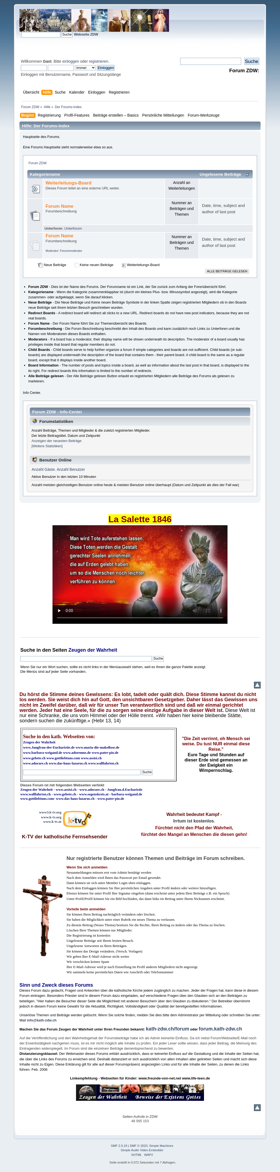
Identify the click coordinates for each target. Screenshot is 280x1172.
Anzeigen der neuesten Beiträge (56, 441)
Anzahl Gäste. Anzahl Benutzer (58, 469)
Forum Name (60, 206)
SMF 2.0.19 (119, 1145)
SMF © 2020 (139, 1145)
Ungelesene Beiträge (220, 174)
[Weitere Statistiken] (47, 446)
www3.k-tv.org (50, 812)
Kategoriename (45, 174)
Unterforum (73, 228)
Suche (27, 650)
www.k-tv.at (52, 821)
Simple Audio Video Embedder (142, 1150)
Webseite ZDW (86, 34)
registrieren (98, 61)
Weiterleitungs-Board (69, 183)
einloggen (70, 61)
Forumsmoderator (71, 250)
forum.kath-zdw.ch (220, 1029)
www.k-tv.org (51, 817)
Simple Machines (161, 1145)
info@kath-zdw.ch (42, 1020)
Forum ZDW (37, 163)
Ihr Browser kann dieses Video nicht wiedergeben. (140, 574)
